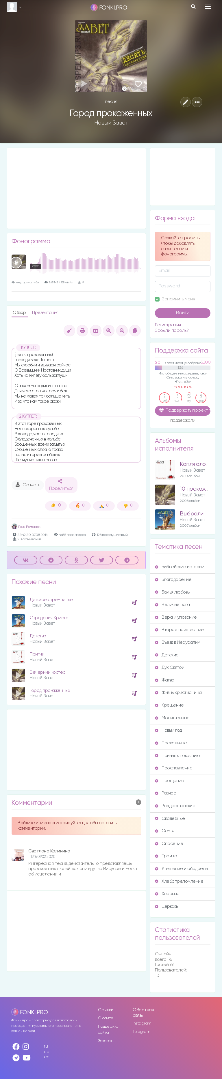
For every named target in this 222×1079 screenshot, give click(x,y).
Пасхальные (171, 743)
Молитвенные (172, 718)
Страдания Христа (49, 618)
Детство (38, 636)
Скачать (28, 484)
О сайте (105, 1018)
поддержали (182, 420)
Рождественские (175, 806)
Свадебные (170, 818)
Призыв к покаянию (177, 756)
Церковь (166, 906)
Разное (165, 793)
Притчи (37, 654)
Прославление (173, 768)
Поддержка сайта (108, 1030)
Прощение (169, 781)
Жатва (164, 680)
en (46, 1057)
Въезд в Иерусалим (177, 642)
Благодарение (173, 579)
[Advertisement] (76, 188)
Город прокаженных (50, 690)
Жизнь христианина (178, 692)
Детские (167, 655)
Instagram (142, 1023)
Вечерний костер (48, 672)
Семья (165, 831)
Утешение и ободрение (182, 869)
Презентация (45, 312)
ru (46, 1046)
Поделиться (61, 485)
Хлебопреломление (179, 881)
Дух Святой (169, 667)
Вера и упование (176, 617)
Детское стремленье (51, 600)
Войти (182, 312)
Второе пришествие (179, 630)
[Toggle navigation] (207, 6)
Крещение (169, 705)
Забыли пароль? (171, 330)
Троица (166, 856)
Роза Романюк (26, 527)
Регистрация (168, 325)
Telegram (141, 1032)
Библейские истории (179, 567)
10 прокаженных (200, 489)
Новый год (168, 730)
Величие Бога (172, 604)
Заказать (106, 1041)
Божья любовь (172, 592)
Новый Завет (111, 123)
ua (46, 1052)
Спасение (169, 843)
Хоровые (167, 894)
